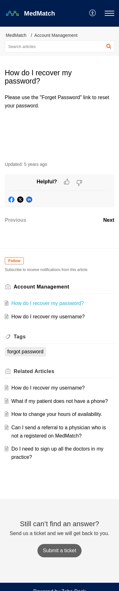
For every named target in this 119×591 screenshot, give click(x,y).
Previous (15, 220)
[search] (59, 46)
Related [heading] (34, 371)
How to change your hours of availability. (56, 414)
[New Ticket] (59, 550)
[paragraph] (59, 101)
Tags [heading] (20, 336)
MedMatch (16, 35)
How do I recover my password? (47, 303)
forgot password (25, 351)
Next (108, 220)
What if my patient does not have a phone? (59, 401)
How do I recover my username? (48, 316)
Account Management (55, 35)
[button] (93, 13)
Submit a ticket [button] (59, 550)
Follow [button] (14, 261)
